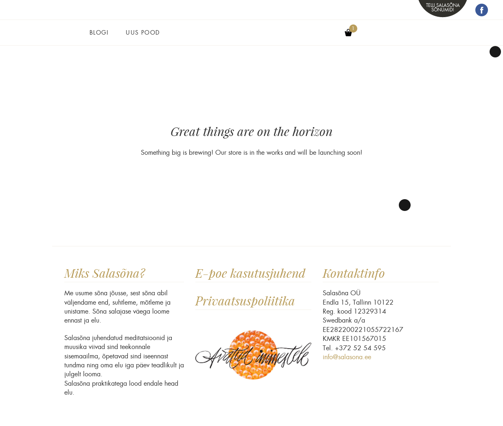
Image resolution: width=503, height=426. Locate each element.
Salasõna (251, 37)
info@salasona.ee (347, 357)
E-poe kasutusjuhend (250, 273)
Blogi (99, 32)
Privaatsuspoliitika (245, 301)
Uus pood (143, 32)
